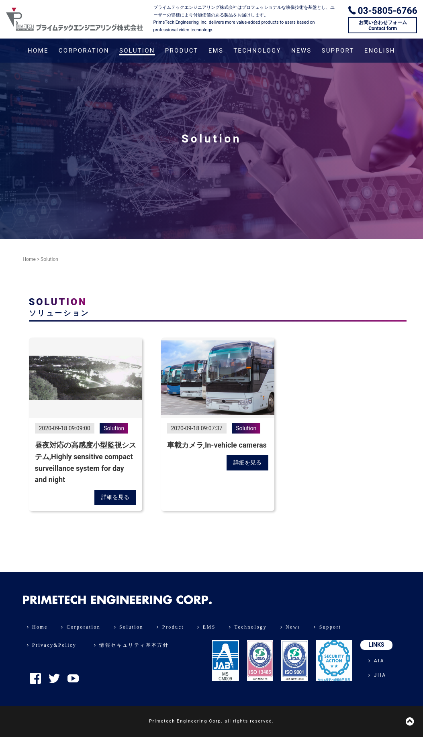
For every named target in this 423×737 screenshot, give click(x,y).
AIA (376, 661)
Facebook (35, 678)
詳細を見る (115, 497)
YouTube (73, 678)
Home (29, 259)
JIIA (377, 675)
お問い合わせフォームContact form (383, 25)
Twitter (54, 678)
